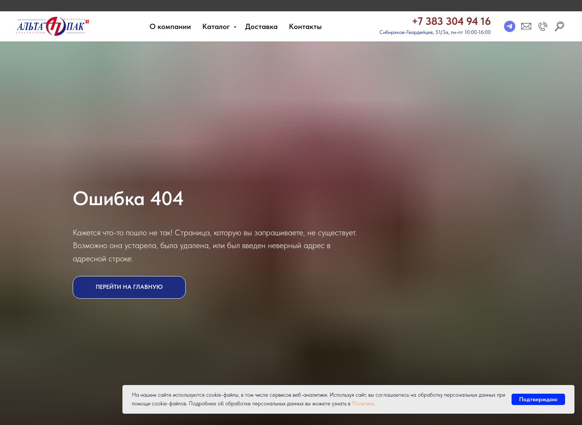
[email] (526, 26)
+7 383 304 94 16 (451, 21)
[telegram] (509, 26)
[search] (559, 26)
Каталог (217, 26)
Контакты (305, 26)
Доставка (261, 26)
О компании (170, 26)
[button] (542, 26)
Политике (363, 403)
